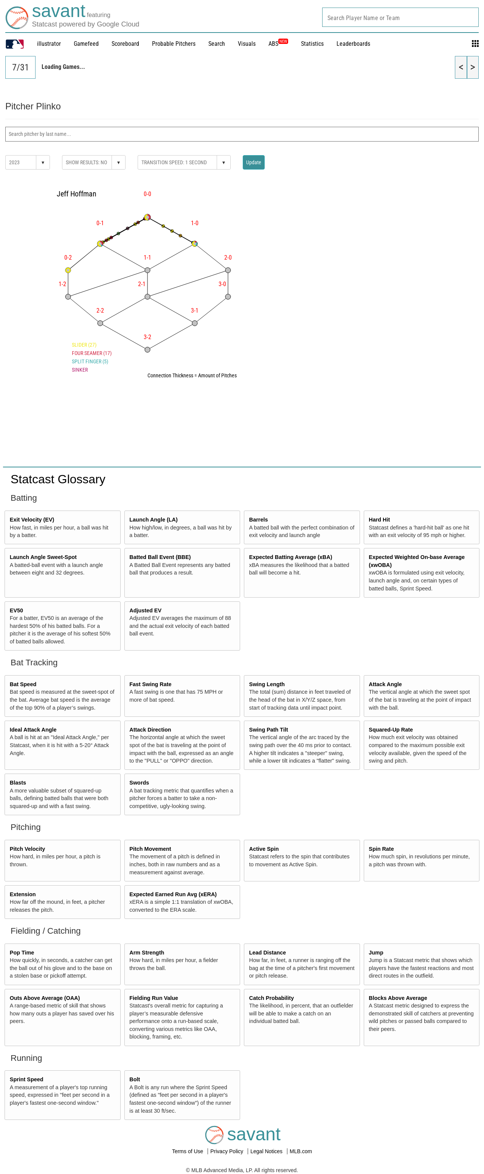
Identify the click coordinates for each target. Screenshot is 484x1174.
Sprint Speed (26, 1079)
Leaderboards (353, 43)
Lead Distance (267, 953)
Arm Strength (146, 953)
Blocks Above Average (398, 998)
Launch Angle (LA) (153, 520)
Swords (139, 783)
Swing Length (267, 684)
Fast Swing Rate (150, 684)
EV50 (16, 610)
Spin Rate (381, 849)
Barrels (258, 520)
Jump (376, 953)
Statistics (312, 43)
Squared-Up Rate (391, 730)
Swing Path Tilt (268, 730)
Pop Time (22, 953)
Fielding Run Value (153, 998)
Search (216, 43)
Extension (23, 894)
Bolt (134, 1079)
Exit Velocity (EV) (32, 520)
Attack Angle (385, 684)
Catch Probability (271, 998)
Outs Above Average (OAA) (45, 998)
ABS (278, 43)
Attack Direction (150, 730)
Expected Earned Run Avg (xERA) (173, 894)
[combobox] (400, 17)
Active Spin (264, 849)
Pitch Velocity (27, 849)
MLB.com (301, 1151)
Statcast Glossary (58, 479)
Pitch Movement (150, 849)
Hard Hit (379, 520)
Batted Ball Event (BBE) (160, 557)
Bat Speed (23, 684)
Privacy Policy (227, 1151)
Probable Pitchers (173, 43)
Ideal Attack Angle (33, 730)
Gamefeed (86, 43)
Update (253, 162)
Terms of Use (188, 1151)
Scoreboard (125, 43)
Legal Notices (267, 1151)
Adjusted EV (145, 610)
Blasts (18, 783)
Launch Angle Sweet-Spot (43, 557)
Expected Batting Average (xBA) (290, 557)
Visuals (247, 43)
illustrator (49, 43)
